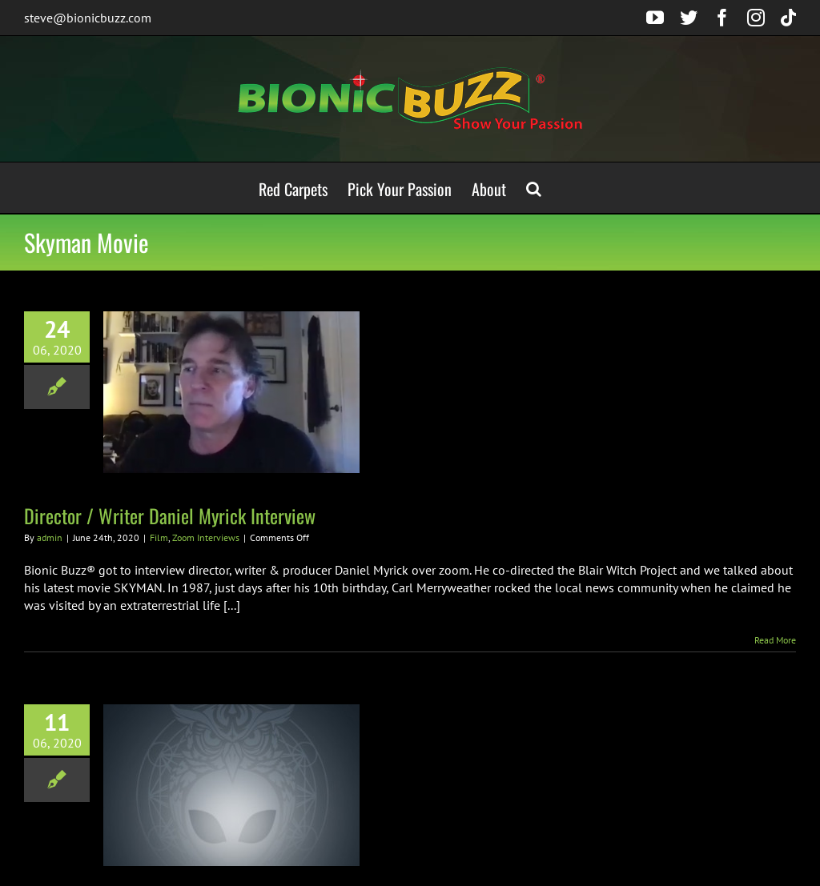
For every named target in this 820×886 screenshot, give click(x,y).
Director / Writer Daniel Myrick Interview (170, 515)
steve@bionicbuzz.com (87, 18)
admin (49, 537)
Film (159, 537)
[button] (533, 187)
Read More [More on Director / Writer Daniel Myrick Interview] (775, 640)
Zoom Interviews (205, 537)
